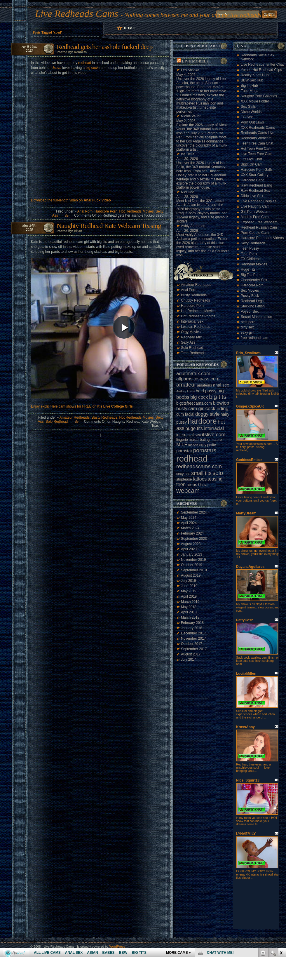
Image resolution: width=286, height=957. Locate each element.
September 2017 (194, 649)
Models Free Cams (255, 217)
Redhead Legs (252, 301)
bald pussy (206, 391)
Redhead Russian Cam (259, 227)
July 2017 (188, 659)
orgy (202, 445)
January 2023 (191, 554)
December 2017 (193, 633)
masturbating (199, 440)
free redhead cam (254, 338)
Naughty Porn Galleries (259, 96)
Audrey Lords (185, 391)
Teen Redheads (193, 353)
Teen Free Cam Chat (257, 143)
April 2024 (189, 523)
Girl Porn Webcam (255, 212)
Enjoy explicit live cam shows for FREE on (82, 406)
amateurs (204, 385)
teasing (215, 478)
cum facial (185, 414)
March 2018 (190, 617)
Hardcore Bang (252, 180)
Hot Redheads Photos (198, 316)
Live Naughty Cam (255, 206)
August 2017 (190, 654)
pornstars (204, 450)
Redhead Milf (191, 337)
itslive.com (213, 434)
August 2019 (190, 575)
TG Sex (247, 117)
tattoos (200, 478)
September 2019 (194, 570)
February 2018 (192, 623)
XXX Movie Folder (255, 101)
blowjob (221, 403)
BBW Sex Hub (252, 80)
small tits (201, 473)
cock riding (217, 408)
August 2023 (190, 544)
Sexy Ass (188, 342)
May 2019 (188, 591)
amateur (186, 385)
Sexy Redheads (253, 243)
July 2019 (188, 581)
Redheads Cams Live (257, 133)
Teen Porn (249, 254)
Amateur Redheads (75, 417)
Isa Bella (187, 154)
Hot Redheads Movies (136, 211)
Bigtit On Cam (252, 164)
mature (216, 440)
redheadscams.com (199, 466)
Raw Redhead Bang (256, 185)
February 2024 (192, 533)
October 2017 (191, 644)
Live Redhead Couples (258, 201)
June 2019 (189, 586)
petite (211, 445)
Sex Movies (250, 290)
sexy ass (183, 474)
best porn (248, 322)
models (193, 445)
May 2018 (188, 607)
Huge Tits (248, 269)
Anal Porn (85, 211)
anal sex (221, 385)
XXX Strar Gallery (254, 175)
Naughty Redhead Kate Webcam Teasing (109, 225)
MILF (181, 444)
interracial (214, 428)
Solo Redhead (57, 422)
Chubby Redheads (195, 300)
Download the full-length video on (71, 200)
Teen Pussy (250, 248)
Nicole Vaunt (190, 116)
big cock (92, 68)
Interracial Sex (192, 321)
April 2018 (189, 612)
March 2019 (190, 602)
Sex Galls (248, 107)
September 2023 (194, 539)
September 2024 (194, 512)
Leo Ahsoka (190, 70)
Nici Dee (187, 192)
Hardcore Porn (106, 211)
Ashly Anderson (193, 226)
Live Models (195, 61)
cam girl (196, 408)
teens (191, 484)
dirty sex (247, 327)
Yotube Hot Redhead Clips (261, 70)
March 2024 (190, 528)
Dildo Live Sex (252, 196)
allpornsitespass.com (197, 378)
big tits (217, 397)
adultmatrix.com (193, 373)
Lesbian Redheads (195, 327)
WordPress (117, 946)
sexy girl (247, 332)
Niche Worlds (251, 112)
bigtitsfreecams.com (194, 403)
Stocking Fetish (253, 306)
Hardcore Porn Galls (257, 170)
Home (129, 28)
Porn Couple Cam (254, 233)
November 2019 (193, 560)
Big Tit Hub (249, 85)
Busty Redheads (104, 417)
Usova (56, 68)
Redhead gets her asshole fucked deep (105, 47)
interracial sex (188, 435)
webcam (188, 490)
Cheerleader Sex (254, 280)
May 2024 (188, 518)
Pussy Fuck (250, 296)
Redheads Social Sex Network (257, 57)
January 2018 (191, 628)
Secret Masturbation (256, 317)
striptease (184, 479)
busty (181, 408)
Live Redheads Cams (76, 13)
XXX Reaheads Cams (258, 128)
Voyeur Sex (250, 311)
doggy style (207, 414)
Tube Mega (249, 91)
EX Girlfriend (251, 259)
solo (217, 473)
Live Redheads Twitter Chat (262, 64)
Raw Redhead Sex (255, 191)
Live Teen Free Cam (256, 154)
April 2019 (189, 596)
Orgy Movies (190, 332)
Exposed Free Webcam (259, 222)
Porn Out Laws (252, 122)
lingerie (182, 440)
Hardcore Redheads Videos (262, 238)
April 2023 (189, 549)
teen (181, 484)
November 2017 (193, 638)
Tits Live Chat (251, 159)
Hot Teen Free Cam (256, 149)
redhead (84, 63)
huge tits (194, 428)
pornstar (184, 450)
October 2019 (191, 565)
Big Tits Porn (251, 275)
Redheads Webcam (256, 138)
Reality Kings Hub (254, 75)
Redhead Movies (254, 264)
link (281, 865)
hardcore (202, 421)
